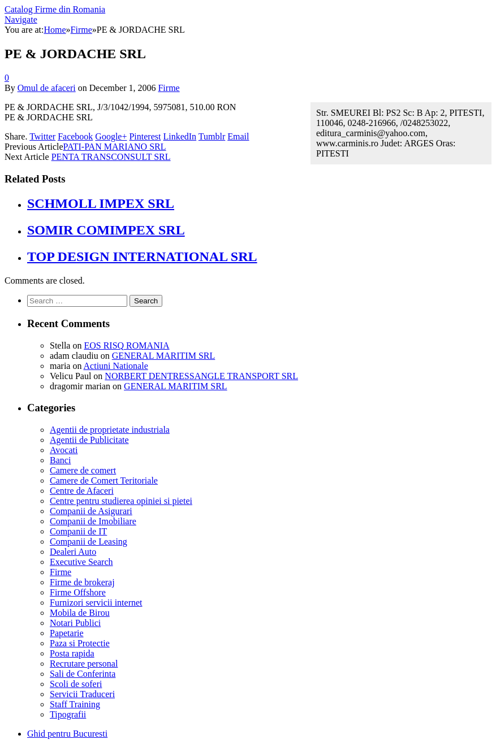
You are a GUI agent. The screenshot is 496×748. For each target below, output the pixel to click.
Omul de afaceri (47, 88)
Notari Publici (75, 623)
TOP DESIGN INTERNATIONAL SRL (142, 256)
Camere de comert (83, 470)
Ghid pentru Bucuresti (67, 733)
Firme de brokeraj (82, 582)
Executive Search (81, 562)
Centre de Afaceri (82, 490)
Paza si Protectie (80, 643)
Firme (168, 88)
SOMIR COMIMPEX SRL (106, 230)
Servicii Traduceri (82, 694)
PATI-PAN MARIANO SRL (114, 146)
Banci (60, 460)
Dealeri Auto (73, 551)
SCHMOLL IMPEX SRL (100, 203)
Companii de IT (78, 531)
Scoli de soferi (76, 684)
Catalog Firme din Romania (55, 9)
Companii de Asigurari (91, 511)
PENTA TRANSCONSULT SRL (111, 157)
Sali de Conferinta (82, 674)
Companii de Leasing (88, 541)
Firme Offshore (78, 592)
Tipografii (68, 714)
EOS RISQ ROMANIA (126, 345)
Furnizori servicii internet (96, 602)
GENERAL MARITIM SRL (163, 355)
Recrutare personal (84, 663)
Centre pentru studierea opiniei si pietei (121, 501)
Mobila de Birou (80, 612)
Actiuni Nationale (116, 366)
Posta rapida (72, 653)
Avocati (63, 450)
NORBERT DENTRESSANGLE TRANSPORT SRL (201, 376)
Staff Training (75, 704)
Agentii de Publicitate (89, 440)
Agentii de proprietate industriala (110, 429)
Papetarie (67, 633)
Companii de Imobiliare (93, 521)
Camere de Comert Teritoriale (104, 480)
